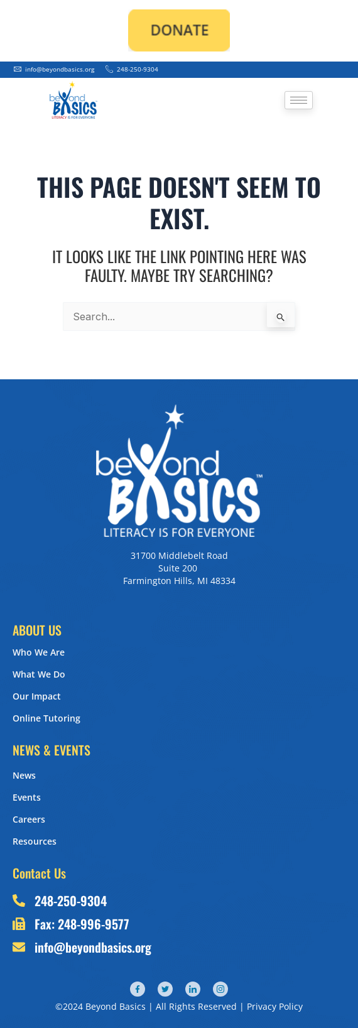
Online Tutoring (46, 718)
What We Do (39, 674)
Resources (35, 841)
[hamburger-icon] (299, 100)
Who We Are (39, 652)
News (24, 775)
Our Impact (37, 696)
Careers (29, 819)
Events (27, 797)
